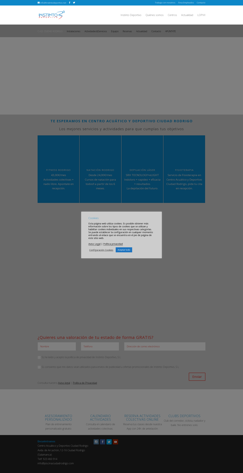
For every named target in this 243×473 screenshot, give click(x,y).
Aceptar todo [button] (124, 249)
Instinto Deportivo (131, 15)
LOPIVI (201, 15)
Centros (172, 15)
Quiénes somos (155, 15)
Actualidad (187, 15)
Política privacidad (113, 243)
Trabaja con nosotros (165, 3)
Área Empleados (186, 3)
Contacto (201, 3)
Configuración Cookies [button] (101, 249)
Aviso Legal (94, 243)
